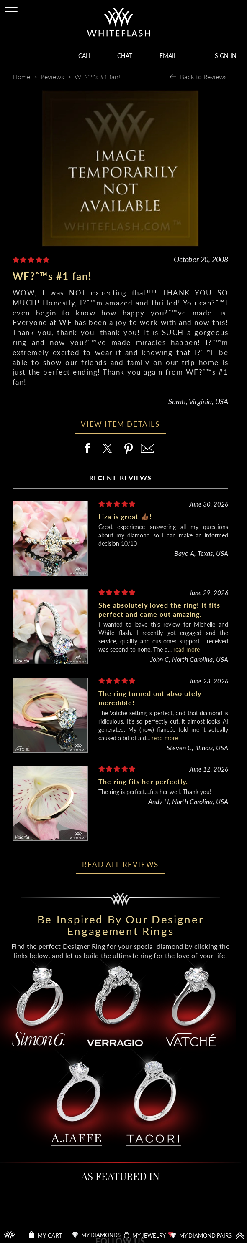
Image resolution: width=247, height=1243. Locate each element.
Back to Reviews (203, 77)
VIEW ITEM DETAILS (120, 424)
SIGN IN (226, 55)
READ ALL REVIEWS (120, 864)
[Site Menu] (12, 10)
